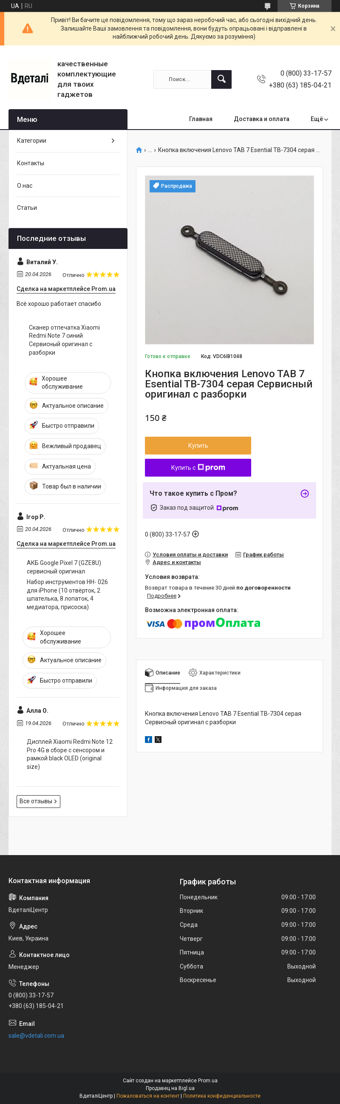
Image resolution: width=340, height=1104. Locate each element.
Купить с (198, 468)
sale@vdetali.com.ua (36, 1035)
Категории (31, 140)
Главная (200, 119)
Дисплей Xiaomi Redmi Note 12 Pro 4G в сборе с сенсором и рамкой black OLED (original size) (70, 754)
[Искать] (221, 79)
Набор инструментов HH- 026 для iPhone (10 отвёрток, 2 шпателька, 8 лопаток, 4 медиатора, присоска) (67, 594)
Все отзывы (36, 801)
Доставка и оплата (261, 119)
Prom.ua (208, 1081)
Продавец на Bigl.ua (170, 1088)
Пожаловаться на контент (147, 1096)
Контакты (30, 163)
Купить (198, 445)
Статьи (27, 207)
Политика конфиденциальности (222, 1096)
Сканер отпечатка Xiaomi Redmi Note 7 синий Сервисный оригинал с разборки (64, 340)
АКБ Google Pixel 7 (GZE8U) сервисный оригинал (64, 567)
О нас (24, 185)
